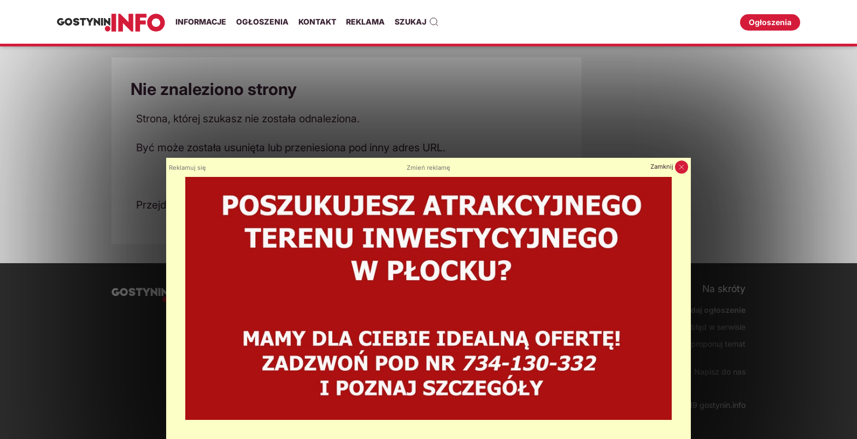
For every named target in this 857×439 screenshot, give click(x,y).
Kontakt (317, 21)
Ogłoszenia (262, 21)
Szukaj (417, 22)
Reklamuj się (187, 167)
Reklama (365, 21)
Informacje (200, 21)
